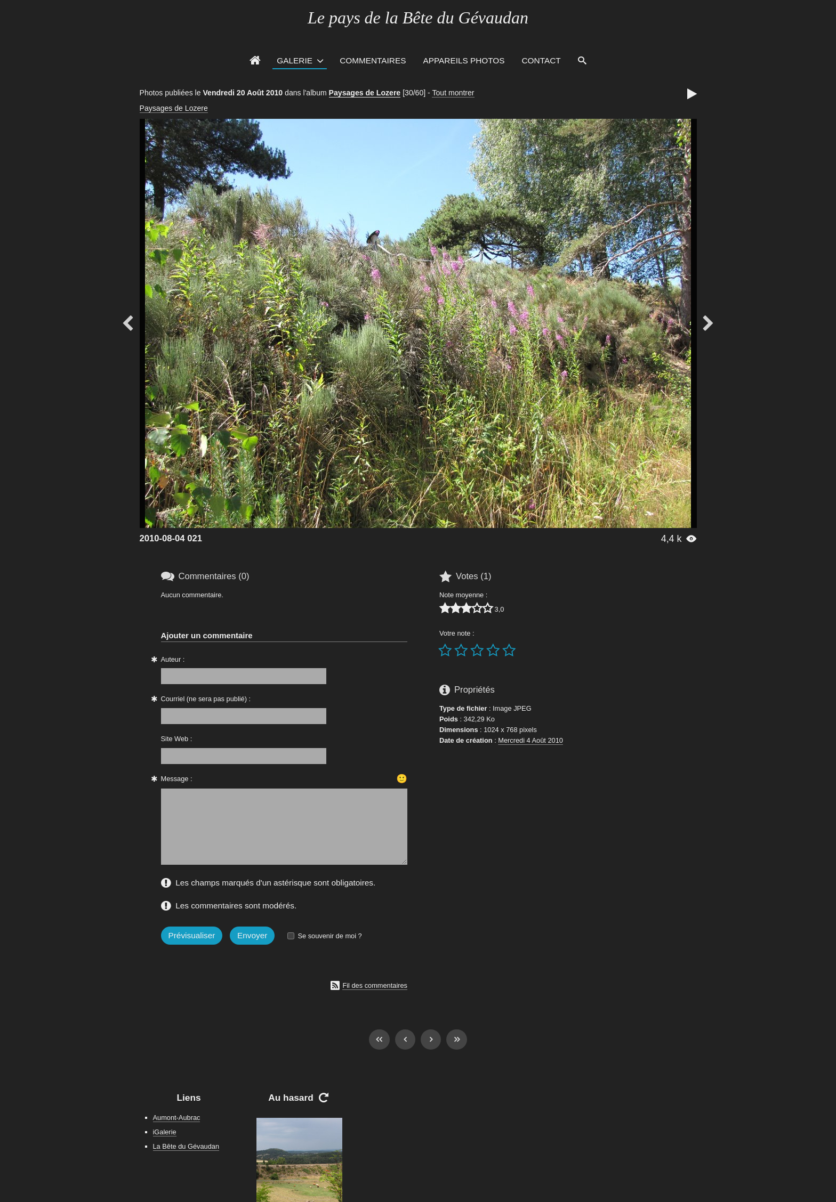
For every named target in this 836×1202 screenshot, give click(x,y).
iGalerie (164, 1132)
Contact (541, 60)
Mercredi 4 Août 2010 (530, 740)
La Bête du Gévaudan (186, 1146)
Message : (176, 779)
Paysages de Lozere (365, 92)
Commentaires (373, 60)
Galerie (294, 60)
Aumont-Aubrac (176, 1118)
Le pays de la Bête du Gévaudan (418, 17)
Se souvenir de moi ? (329, 936)
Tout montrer (453, 92)
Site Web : (176, 739)
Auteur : (173, 659)
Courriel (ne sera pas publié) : (206, 699)
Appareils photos (463, 60)
